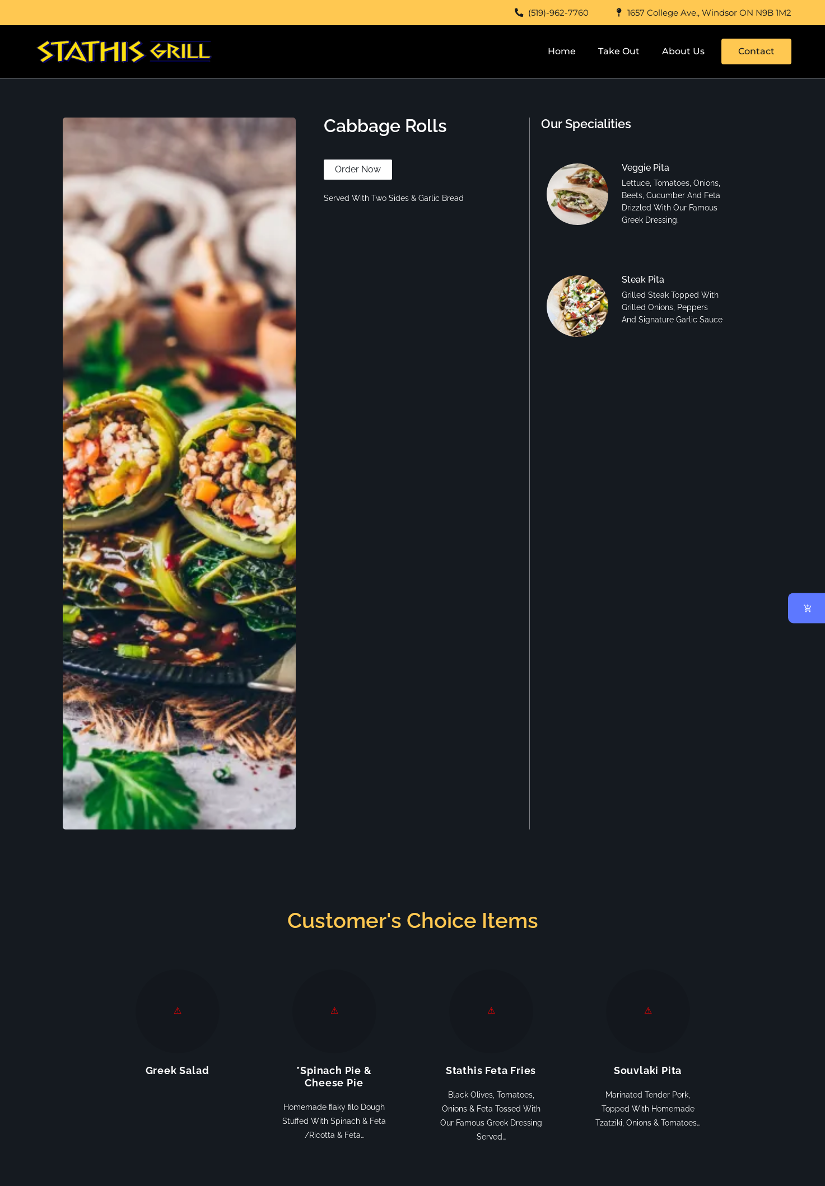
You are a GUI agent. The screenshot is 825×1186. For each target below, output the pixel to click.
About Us (683, 51)
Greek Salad (177, 1070)
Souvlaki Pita (648, 1070)
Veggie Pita (645, 167)
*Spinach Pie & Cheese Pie (333, 1077)
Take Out (619, 51)
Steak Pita (643, 279)
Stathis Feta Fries (491, 1070)
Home (562, 51)
